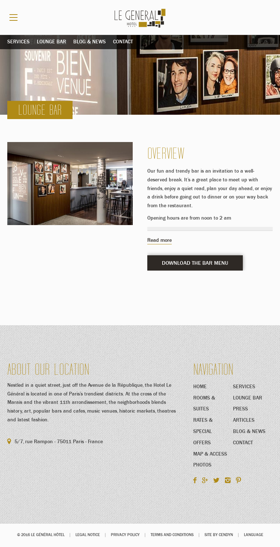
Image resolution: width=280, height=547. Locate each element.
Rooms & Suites (204, 404)
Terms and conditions (172, 535)
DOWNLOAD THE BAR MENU (195, 264)
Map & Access (210, 454)
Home (200, 387)
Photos (202, 465)
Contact (123, 42)
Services (18, 42)
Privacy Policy (125, 535)
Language (253, 535)
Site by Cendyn (219, 535)
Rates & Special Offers (203, 432)
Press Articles (243, 415)
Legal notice (87, 535)
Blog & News (89, 42)
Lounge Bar (51, 42)
